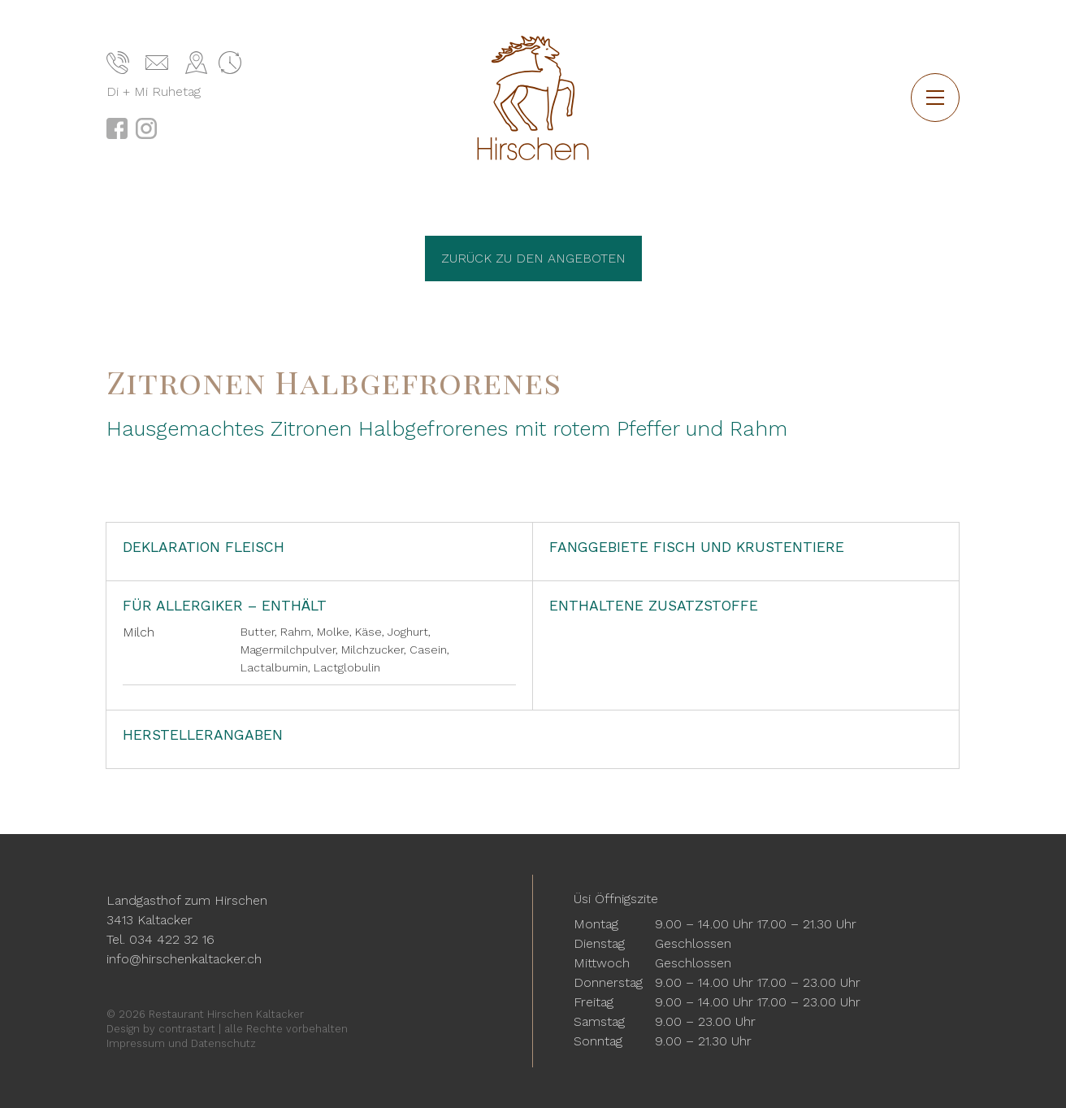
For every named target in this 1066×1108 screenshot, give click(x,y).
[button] (935, 97)
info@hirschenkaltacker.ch (184, 959)
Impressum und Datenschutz (181, 1043)
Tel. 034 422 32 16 (160, 939)
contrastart (186, 1029)
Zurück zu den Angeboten (533, 258)
